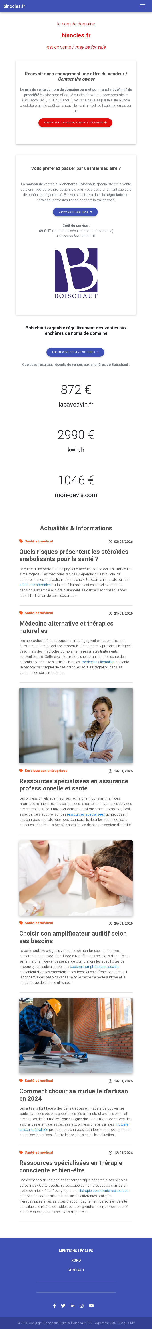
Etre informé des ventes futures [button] (75, 352)
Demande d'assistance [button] (75, 211)
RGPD (76, 1260)
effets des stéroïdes (35, 585)
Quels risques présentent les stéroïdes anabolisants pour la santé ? (73, 555)
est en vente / (76, 47)
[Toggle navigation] (142, 6)
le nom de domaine (76, 24)
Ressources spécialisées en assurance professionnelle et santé (73, 784)
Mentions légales (76, 1251)
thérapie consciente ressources (103, 1191)
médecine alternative (98, 662)
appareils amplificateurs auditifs (94, 967)
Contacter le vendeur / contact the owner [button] (75, 122)
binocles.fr (76, 35)
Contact (76, 1270)
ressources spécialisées (86, 814)
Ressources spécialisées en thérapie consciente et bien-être (70, 1166)
